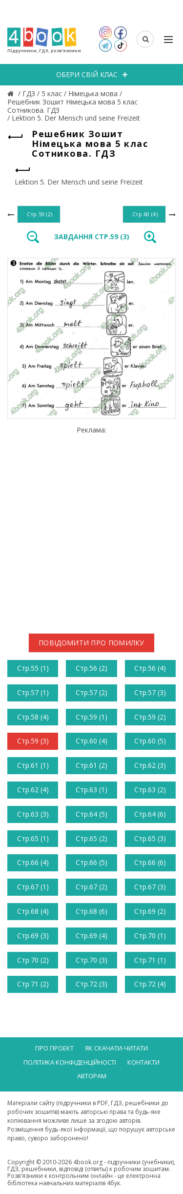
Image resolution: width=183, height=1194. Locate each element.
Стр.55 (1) (33, 668)
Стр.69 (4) (91, 935)
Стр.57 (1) (33, 692)
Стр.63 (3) (33, 814)
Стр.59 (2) (150, 716)
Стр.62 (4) (33, 789)
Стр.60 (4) (91, 740)
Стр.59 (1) (91, 716)
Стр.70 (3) (91, 960)
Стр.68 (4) (33, 911)
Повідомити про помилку (91, 642)
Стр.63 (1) (91, 789)
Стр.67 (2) (91, 886)
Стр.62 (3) (150, 765)
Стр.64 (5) (91, 814)
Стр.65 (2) (91, 838)
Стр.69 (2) (150, 911)
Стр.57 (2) (91, 692)
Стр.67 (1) (33, 886)
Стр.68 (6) (91, 911)
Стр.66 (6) (150, 862)
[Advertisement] (91, 526)
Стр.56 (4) (150, 668)
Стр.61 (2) (91, 765)
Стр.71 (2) (33, 983)
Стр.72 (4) (150, 983)
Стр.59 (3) (33, 740)
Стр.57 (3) (150, 692)
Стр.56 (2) (91, 668)
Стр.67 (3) (150, 886)
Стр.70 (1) (150, 935)
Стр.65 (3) (150, 838)
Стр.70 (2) (33, 960)
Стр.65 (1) (33, 838)
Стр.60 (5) (150, 740)
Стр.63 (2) (150, 789)
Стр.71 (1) (150, 960)
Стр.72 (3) (91, 983)
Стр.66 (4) (33, 862)
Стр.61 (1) (33, 765)
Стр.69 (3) (33, 935)
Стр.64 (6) (150, 814)
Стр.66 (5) (91, 862)
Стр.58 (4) (33, 716)
